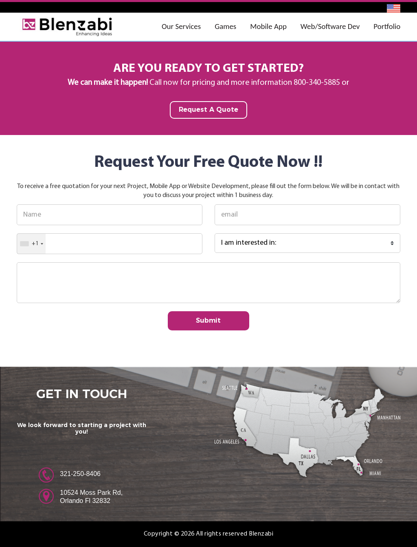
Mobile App (268, 26)
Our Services (181, 26)
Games (225, 26)
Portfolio (386, 26)
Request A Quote (208, 109)
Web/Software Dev (330, 26)
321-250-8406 (80, 473)
